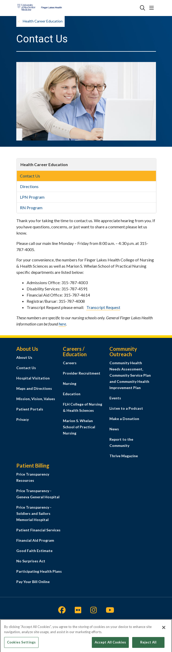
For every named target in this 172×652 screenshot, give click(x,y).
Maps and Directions (34, 388)
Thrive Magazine (123, 456)
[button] (152, 8)
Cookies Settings (21, 644)
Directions (29, 186)
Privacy (22, 419)
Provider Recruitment (81, 373)
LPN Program (32, 197)
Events (115, 398)
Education (71, 394)
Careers (70, 363)
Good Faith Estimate (34, 550)
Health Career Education (44, 164)
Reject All (148, 644)
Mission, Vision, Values (35, 399)
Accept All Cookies (110, 644)
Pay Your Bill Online (33, 581)
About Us (24, 357)
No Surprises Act (30, 561)
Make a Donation (124, 418)
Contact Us (30, 175)
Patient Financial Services (38, 530)
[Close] (163, 629)
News (114, 429)
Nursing (69, 383)
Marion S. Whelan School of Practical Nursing (79, 426)
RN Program (31, 207)
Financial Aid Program (35, 540)
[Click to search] (142, 8)
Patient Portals (29, 409)
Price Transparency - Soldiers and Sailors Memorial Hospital (33, 513)
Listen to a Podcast (126, 408)
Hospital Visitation (33, 378)
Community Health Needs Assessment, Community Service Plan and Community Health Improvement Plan (130, 375)
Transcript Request (103, 307)
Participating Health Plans (39, 571)
